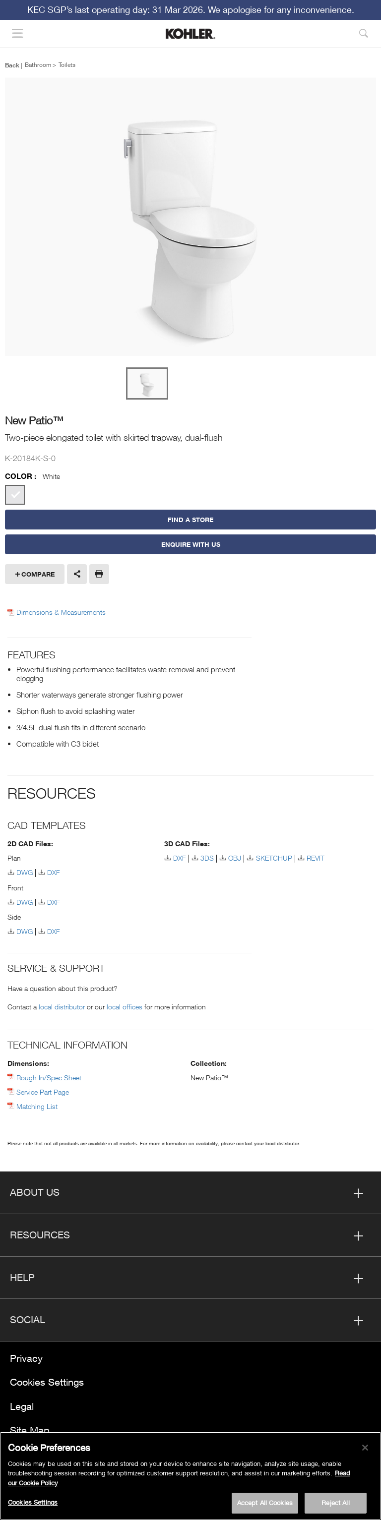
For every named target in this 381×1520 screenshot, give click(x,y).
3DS (207, 858)
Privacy (26, 1358)
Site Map (30, 1430)
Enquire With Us (190, 544)
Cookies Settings (47, 1382)
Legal (22, 1406)
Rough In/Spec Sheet (48, 1077)
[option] (190, 217)
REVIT (315, 858)
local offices (124, 1006)
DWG (24, 872)
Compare (38, 574)
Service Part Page (42, 1092)
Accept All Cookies (265, 1503)
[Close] (365, 1448)
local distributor (62, 1006)
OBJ (234, 858)
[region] (190, 1476)
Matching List (37, 1106)
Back (12, 65)
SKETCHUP (274, 858)
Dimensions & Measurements (61, 612)
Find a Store (190, 520)
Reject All (335, 1503)
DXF (53, 872)
